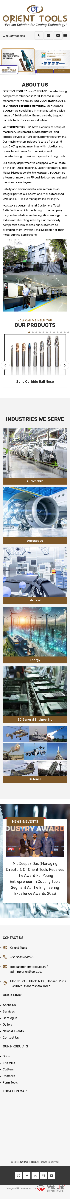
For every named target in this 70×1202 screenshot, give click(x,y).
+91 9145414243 (21, 957)
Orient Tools (28, 1162)
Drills (6, 1056)
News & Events (13, 1031)
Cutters (8, 1069)
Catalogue (10, 1018)
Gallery (8, 1024)
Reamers (9, 1076)
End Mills (9, 1063)
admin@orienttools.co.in (27, 971)
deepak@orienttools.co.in (28, 967)
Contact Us (11, 1037)
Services (9, 1011)
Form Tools (10, 1082)
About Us (9, 1005)
